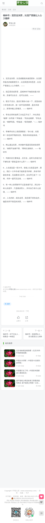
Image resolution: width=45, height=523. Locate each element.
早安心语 (12, 23)
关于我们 (8, 496)
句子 (27, 493)
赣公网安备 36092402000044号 (22, 498)
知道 (21, 493)
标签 (21, 496)
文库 (9, 10)
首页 (4, 10)
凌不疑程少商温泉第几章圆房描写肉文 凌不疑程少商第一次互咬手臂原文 (28, 383)
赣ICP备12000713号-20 (32, 496)
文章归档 (16, 496)
